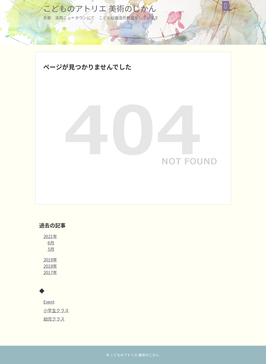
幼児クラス (54, 318)
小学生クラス (56, 310)
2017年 (50, 272)
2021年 (50, 236)
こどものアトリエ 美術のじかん (99, 8)
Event (49, 302)
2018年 (50, 266)
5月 (51, 249)
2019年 (50, 259)
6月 (51, 242)
